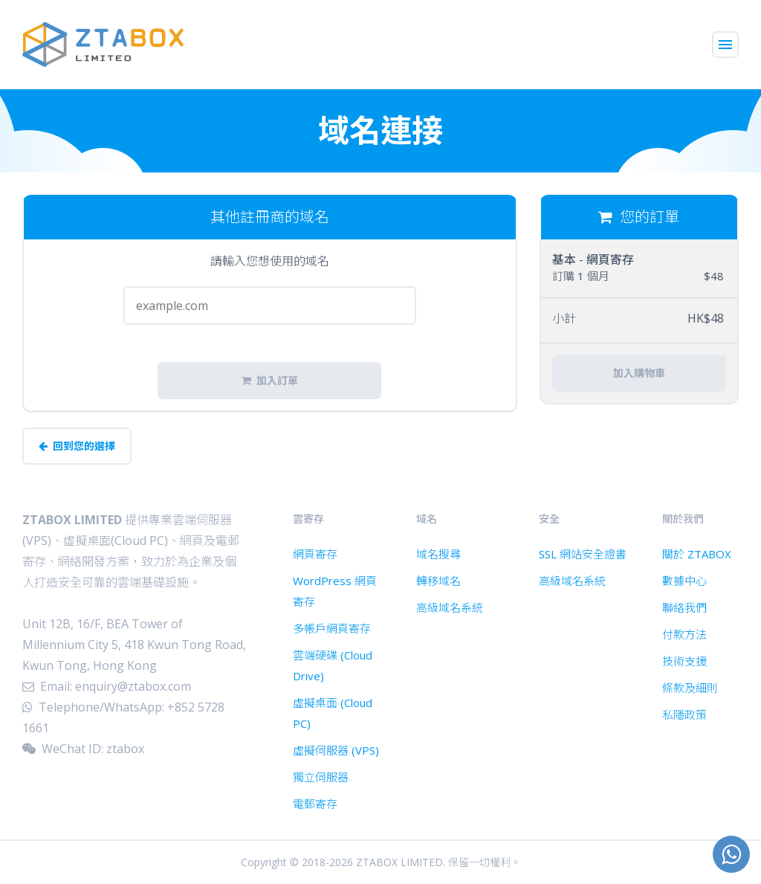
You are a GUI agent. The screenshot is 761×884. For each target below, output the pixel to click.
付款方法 (684, 634)
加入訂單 (270, 380)
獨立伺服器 (321, 777)
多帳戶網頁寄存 (332, 628)
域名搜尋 (438, 553)
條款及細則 (690, 687)
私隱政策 (684, 714)
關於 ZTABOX (696, 553)
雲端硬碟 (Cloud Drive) (332, 665)
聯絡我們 (684, 607)
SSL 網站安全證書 (582, 553)
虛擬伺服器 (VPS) (336, 750)
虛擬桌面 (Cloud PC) (332, 713)
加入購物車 (639, 373)
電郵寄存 (315, 803)
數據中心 (684, 580)
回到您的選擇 (77, 446)
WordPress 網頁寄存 (335, 591)
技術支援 (684, 661)
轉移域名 (438, 580)
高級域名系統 (449, 607)
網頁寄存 (315, 553)
